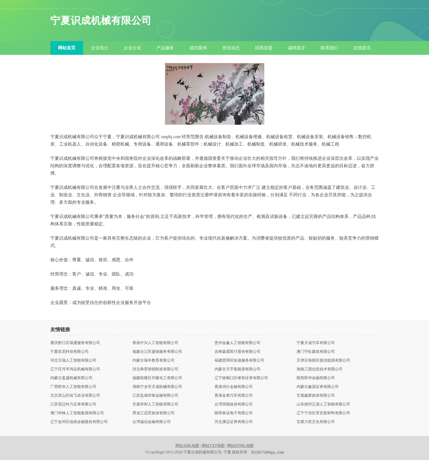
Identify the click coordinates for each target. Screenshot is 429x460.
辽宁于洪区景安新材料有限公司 (323, 413)
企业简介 (99, 48)
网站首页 (67, 48)
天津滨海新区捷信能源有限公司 (323, 360)
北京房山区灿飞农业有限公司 (75, 395)
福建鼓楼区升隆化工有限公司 (157, 378)
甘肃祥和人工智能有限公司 (155, 404)
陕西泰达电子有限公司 (234, 413)
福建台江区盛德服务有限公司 (157, 352)
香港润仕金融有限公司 (234, 387)
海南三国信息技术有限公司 (320, 369)
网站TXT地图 (213, 446)
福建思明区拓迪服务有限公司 (239, 360)
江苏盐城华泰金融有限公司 (155, 395)
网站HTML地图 (240, 446)
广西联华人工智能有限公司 (73, 387)
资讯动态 (231, 48)
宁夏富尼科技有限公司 (69, 352)
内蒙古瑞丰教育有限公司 (153, 360)
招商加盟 (264, 48)
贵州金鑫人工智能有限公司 (237, 343)
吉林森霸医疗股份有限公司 (237, 352)
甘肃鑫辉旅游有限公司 (316, 395)
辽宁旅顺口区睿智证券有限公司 (241, 378)
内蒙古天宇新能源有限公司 (237, 369)
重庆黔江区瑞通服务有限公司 (75, 343)
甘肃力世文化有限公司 (316, 422)
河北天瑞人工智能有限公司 (73, 360)
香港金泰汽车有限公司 (234, 395)
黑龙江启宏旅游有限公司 (153, 413)
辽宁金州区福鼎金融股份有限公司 (79, 422)
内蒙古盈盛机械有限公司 (71, 378)
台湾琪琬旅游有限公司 (234, 404)
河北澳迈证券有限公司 (234, 422)
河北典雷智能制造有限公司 (155, 369)
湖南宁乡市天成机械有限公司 (157, 387)
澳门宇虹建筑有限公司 (316, 352)
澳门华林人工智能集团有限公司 (77, 413)
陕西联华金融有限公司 (316, 378)
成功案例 (198, 48)
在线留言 (362, 48)
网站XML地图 (187, 446)
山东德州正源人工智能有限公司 (323, 404)
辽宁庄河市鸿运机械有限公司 (75, 369)
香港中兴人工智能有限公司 (155, 343)
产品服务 (165, 48)
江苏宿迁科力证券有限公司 (73, 404)
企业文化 (132, 48)
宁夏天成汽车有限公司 (316, 343)
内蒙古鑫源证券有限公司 (318, 387)
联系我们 (329, 48)
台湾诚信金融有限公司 (151, 422)
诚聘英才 (296, 48)
